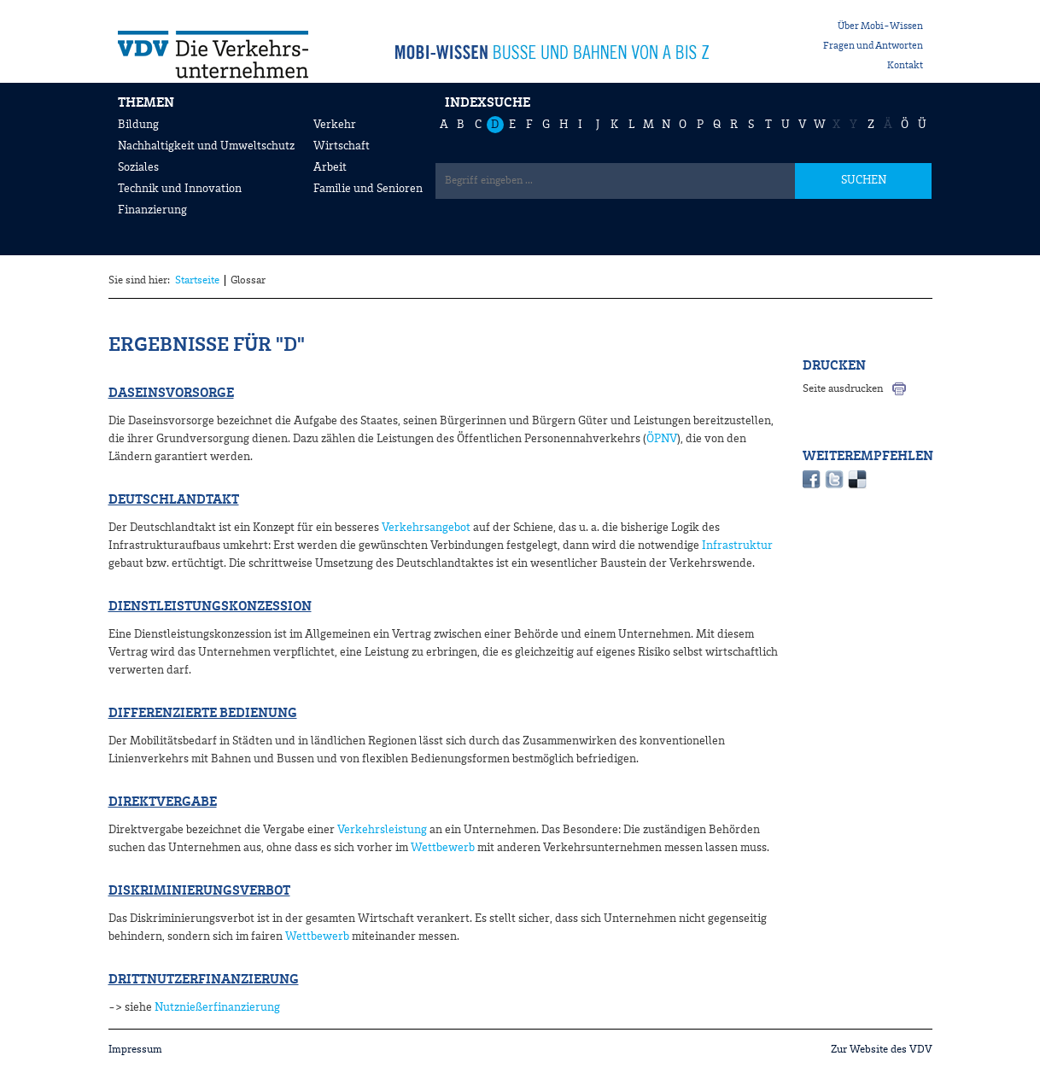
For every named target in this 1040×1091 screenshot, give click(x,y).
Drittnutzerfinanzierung (203, 980)
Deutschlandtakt (173, 500)
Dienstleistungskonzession (210, 607)
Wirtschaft (341, 146)
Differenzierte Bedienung (202, 714)
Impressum (135, 1049)
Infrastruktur (737, 545)
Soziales (138, 167)
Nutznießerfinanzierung (217, 1007)
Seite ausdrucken (843, 388)
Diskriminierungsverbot (199, 891)
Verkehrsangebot (426, 528)
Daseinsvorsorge (171, 393)
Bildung (138, 125)
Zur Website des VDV (881, 1049)
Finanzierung (152, 210)
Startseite (197, 280)
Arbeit (330, 167)
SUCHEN (863, 180)
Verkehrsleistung (382, 830)
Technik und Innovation (180, 189)
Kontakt (905, 66)
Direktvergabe (162, 802)
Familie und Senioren (368, 189)
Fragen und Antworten (873, 46)
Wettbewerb (443, 848)
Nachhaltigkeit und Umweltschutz (206, 146)
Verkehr (334, 125)
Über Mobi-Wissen (880, 26)
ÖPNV (661, 439)
